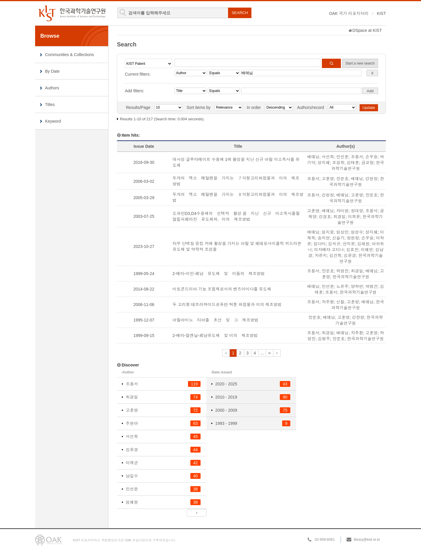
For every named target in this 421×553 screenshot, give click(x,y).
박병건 (371, 286)
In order (254, 107)
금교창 (367, 162)
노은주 (342, 286)
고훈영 (328, 178)
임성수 (357, 232)
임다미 (319, 243)
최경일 (339, 216)
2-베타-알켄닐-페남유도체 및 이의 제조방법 (215, 335)
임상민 (342, 232)
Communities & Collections (69, 54)
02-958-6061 (325, 540)
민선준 (342, 156)
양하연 (357, 286)
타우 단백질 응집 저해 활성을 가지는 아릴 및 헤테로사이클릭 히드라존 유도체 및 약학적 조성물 (236, 246)
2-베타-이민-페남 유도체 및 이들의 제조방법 (218, 273)
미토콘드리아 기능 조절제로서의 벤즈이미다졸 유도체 (221, 289)
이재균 (132, 462)
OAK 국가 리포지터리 (349, 13)
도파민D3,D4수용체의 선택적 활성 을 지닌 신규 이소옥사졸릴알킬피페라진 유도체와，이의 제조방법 (236, 216)
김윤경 (350, 255)
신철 (340, 302)
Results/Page (138, 107)
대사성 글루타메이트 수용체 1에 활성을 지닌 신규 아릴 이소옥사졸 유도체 (236, 162)
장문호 (342, 178)
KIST (381, 13)
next (269, 353)
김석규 (334, 243)
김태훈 (353, 162)
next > (196, 513)
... (262, 353)
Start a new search (360, 63)
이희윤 (354, 216)
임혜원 (132, 502)
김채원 (363, 243)
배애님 (313, 156)
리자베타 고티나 (329, 249)
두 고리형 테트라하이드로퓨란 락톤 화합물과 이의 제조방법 (227, 304)
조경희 (338, 162)
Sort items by (198, 107)
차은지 (321, 255)
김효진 (352, 249)
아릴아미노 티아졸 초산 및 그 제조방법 (215, 320)
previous (226, 353)
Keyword (53, 121)
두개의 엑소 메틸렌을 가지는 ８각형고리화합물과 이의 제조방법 (237, 197)
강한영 (358, 317)
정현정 (353, 238)
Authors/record (310, 107)
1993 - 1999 (226, 423)
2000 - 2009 (226, 410)
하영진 (342, 271)
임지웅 (328, 232)
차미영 (342, 210)
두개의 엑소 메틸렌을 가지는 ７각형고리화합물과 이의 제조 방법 (237, 181)
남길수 (132, 476)
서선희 (328, 156)
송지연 (324, 238)
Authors (52, 88)
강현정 (371, 178)
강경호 (325, 216)
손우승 (371, 156)
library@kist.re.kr (367, 540)
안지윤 (349, 243)
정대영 (357, 210)
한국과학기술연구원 (350, 276)
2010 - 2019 (226, 397)
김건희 (335, 255)
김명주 (324, 338)
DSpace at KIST (367, 30)
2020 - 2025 (226, 384)
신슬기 (338, 238)
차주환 (328, 302)
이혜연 (367, 249)
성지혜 (324, 162)
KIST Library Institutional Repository (71, 13)
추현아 (132, 423)
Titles (50, 104)
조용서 (357, 156)
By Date (52, 71)
